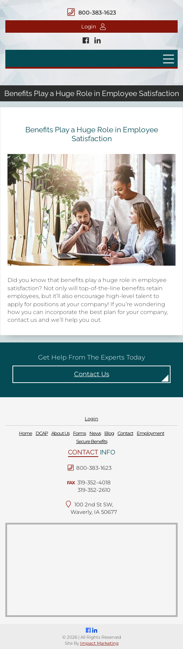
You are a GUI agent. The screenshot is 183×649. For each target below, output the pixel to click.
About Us (60, 433)
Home (25, 433)
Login (93, 26)
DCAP (42, 433)
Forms (79, 433)
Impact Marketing (99, 643)
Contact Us (91, 374)
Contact (125, 433)
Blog (109, 433)
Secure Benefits (91, 441)
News (95, 433)
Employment (150, 433)
